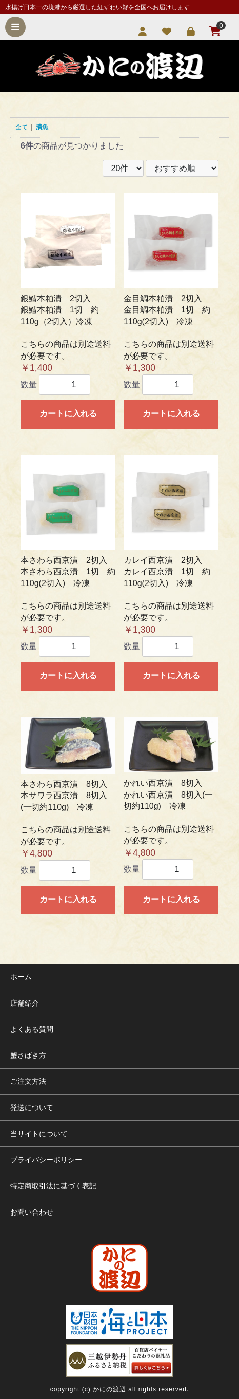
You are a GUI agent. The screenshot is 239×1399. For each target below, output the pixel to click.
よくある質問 (31, 1029)
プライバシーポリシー (46, 1160)
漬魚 (42, 127)
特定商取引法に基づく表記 (53, 1186)
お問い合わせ (31, 1212)
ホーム (21, 977)
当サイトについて (39, 1134)
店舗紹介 (24, 1003)
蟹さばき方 (28, 1055)
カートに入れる (68, 413)
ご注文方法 (28, 1081)
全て (21, 127)
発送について (31, 1107)
